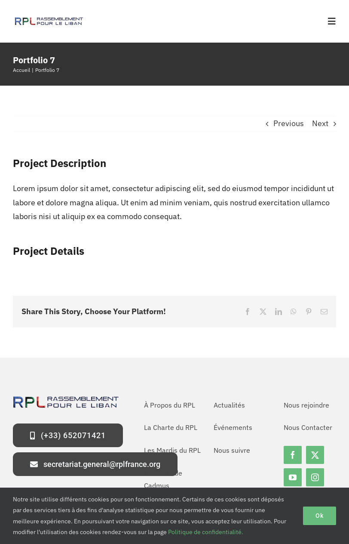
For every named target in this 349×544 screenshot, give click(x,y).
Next (320, 123)
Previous (288, 123)
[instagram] (315, 477)
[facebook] (293, 455)
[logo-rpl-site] (48, 20)
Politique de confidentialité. (205, 532)
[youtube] (293, 477)
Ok (319, 515)
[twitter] (315, 455)
